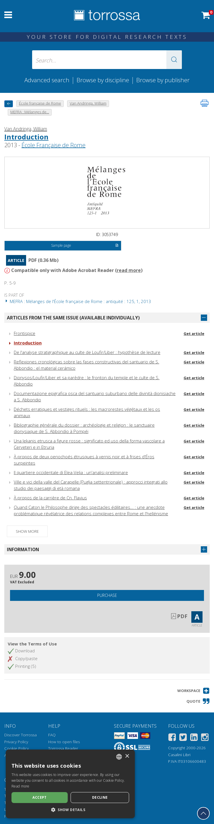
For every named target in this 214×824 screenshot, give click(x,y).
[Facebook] (172, 738)
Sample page (84, 246)
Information (23, 549)
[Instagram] (205, 738)
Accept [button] (39, 797)
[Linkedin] (194, 738)
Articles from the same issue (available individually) (73, 318)
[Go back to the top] (203, 813)
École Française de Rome (53, 145)
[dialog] (70, 784)
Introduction (26, 136)
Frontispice (24, 333)
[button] (174, 59)
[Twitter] (183, 738)
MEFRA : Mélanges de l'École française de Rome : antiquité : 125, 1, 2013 (77, 301)
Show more (27, 531)
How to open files (64, 741)
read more (129, 270)
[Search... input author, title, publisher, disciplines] (107, 59)
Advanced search (46, 80)
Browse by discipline (103, 80)
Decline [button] (100, 797)
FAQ (52, 734)
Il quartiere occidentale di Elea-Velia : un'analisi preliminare (71, 472)
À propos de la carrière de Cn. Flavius (50, 498)
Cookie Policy (16, 748)
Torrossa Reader (63, 748)
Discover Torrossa (20, 734)
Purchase (107, 595)
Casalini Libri (179, 754)
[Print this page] (204, 103)
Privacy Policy (16, 741)
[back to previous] (8, 103)
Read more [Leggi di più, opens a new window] (20, 786)
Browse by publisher (163, 80)
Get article (194, 333)
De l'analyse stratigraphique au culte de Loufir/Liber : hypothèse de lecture (87, 352)
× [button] (127, 756)
